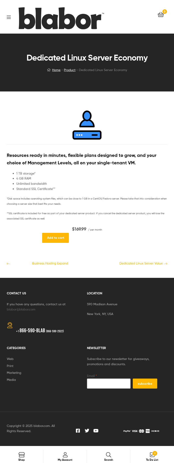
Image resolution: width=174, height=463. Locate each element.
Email (92, 376)
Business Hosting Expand (39, 263)
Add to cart (55, 238)
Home (56, 70)
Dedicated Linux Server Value (133, 263)
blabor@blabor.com (21, 309)
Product (69, 70)
